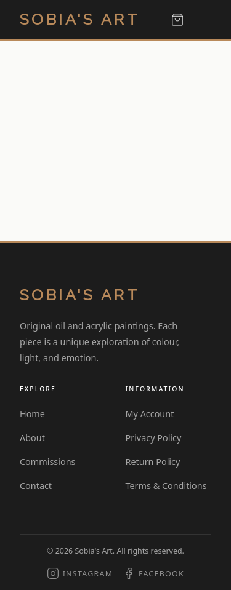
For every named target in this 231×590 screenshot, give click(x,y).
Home (32, 414)
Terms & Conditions (166, 486)
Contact (36, 486)
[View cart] (177, 19)
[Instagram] (80, 573)
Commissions (47, 462)
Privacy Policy (154, 438)
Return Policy (153, 462)
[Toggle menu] (202, 20)
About (32, 438)
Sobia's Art (79, 19)
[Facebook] (153, 573)
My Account (150, 414)
